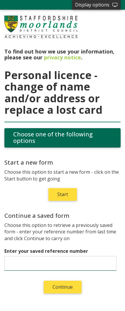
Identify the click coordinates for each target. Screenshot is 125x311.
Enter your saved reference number (46, 251)
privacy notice (62, 57)
